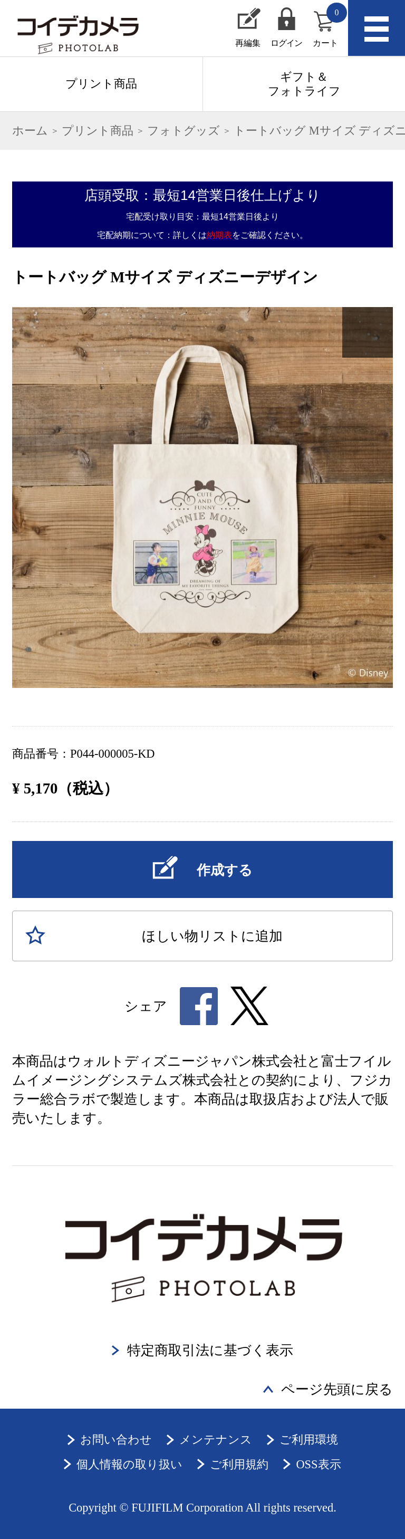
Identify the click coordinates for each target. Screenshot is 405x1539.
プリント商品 (101, 83)
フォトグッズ (183, 130)
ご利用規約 (239, 1464)
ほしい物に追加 (212, 936)
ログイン (287, 43)
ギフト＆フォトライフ (304, 84)
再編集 (248, 43)
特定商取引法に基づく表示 (210, 1350)
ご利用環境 (308, 1439)
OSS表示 (318, 1464)
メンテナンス (215, 1439)
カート (330, 25)
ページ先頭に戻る (337, 1389)
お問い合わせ (116, 1439)
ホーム (30, 130)
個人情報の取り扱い (129, 1464)
